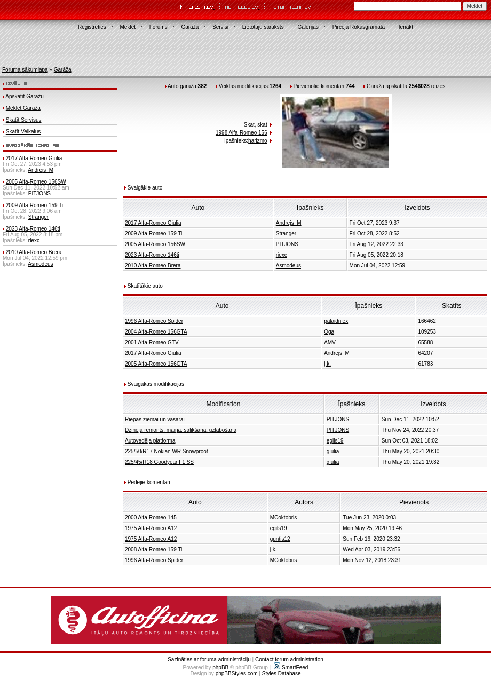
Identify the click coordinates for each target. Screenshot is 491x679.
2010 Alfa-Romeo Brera (34, 252)
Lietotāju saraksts (263, 27)
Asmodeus (40, 264)
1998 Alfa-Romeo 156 (241, 133)
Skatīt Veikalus (23, 132)
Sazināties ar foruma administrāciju (209, 659)
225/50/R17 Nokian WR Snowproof (166, 451)
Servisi (220, 27)
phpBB (220, 667)
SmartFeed (291, 667)
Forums (158, 27)
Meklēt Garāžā (23, 108)
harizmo (257, 141)
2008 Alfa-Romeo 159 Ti (153, 549)
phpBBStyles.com (237, 673)
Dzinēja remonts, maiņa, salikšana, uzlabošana (180, 430)
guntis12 (280, 539)
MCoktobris (283, 517)
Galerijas (307, 27)
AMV (330, 342)
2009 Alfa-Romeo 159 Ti (34, 205)
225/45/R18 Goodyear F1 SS (159, 462)
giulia (333, 451)
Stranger (38, 217)
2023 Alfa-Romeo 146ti (33, 229)
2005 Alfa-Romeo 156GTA (156, 364)
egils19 (335, 441)
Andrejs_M (40, 170)
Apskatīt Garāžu (24, 96)
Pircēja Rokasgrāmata (358, 27)
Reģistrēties (92, 27)
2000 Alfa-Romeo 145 (151, 517)
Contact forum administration (289, 659)
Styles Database (281, 673)
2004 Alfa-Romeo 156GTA (156, 332)
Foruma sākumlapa (25, 70)
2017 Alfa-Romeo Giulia (34, 158)
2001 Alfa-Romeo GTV (152, 342)
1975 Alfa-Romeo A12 (151, 528)
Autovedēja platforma (150, 441)
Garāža (190, 27)
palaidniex (336, 321)
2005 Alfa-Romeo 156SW (36, 182)
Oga (329, 332)
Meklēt (128, 27)
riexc (33, 240)
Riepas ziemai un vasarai (155, 419)
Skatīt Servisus (24, 120)
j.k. (327, 364)
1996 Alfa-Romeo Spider (154, 321)
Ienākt (406, 27)
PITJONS (39, 193)
